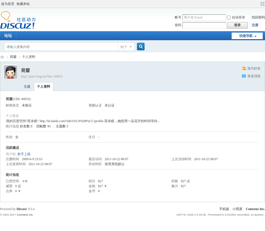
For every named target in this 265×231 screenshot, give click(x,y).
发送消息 (254, 76)
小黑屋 (237, 209)
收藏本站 (23, 4)
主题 (27, 86)
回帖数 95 (43, 126)
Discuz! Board (2, 57)
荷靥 (13, 57)
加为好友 (254, 68)
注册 (255, 25)
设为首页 (7, 4)
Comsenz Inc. (255, 209)
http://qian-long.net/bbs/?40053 (42, 76)
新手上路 (24, 154)
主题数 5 (62, 126)
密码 (178, 25)
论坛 (8, 36)
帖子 (124, 47)
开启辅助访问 (257, 3)
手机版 (224, 209)
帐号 (178, 17)
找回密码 (258, 17)
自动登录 (236, 17)
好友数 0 (26, 126)
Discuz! (22, 209)
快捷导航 (246, 36)
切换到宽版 (262, 3)
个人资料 (43, 86)
